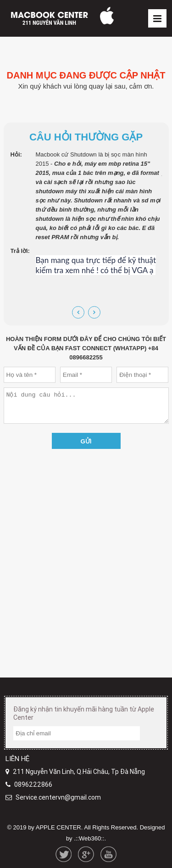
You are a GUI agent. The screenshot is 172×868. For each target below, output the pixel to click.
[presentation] (78, 312)
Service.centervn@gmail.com (58, 797)
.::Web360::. (90, 838)
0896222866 (33, 784)
